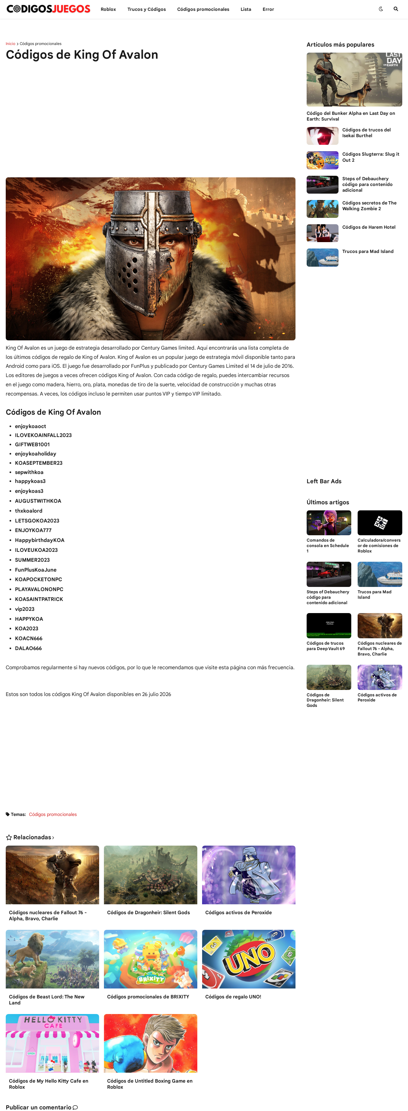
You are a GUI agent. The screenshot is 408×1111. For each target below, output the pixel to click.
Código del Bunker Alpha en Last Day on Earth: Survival (351, 116)
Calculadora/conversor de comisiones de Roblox (379, 546)
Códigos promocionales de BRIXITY (148, 997)
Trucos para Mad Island (368, 251)
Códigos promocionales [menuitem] (203, 9)
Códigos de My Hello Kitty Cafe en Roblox (48, 1084)
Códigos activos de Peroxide (238, 912)
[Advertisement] (150, 115)
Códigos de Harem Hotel (369, 227)
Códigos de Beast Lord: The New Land (46, 1000)
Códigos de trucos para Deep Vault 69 (326, 646)
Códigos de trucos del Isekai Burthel (366, 132)
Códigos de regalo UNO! (233, 997)
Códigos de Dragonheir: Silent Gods (148, 912)
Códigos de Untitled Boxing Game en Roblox (150, 1084)
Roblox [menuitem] (108, 9)
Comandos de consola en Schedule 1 (328, 546)
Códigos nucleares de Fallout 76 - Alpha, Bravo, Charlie (48, 916)
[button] (381, 9)
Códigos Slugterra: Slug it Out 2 (370, 157)
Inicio (10, 44)
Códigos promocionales (41, 44)
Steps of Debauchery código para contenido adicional (367, 184)
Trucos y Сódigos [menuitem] (146, 9)
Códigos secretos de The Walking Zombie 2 (369, 205)
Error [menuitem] (268, 9)
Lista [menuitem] (246, 9)
